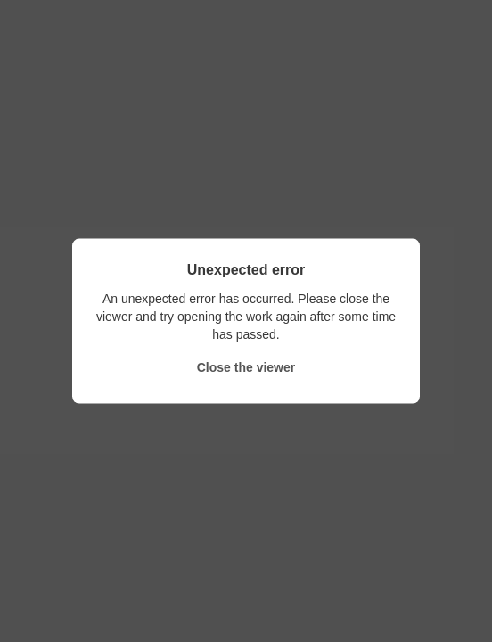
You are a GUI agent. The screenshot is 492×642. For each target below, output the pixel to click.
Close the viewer (246, 367)
